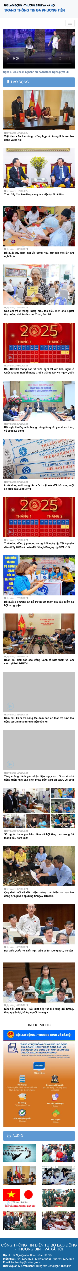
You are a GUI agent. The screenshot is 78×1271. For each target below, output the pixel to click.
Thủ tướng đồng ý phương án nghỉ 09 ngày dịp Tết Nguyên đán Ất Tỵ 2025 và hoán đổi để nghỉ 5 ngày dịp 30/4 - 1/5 (39, 545)
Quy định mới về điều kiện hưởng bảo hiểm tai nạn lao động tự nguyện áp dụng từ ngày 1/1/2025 (39, 894)
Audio (17, 1136)
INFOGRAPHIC (39, 1025)
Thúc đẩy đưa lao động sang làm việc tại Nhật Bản (34, 194)
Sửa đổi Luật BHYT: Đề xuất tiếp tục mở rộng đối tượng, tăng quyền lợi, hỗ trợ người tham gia (39, 1011)
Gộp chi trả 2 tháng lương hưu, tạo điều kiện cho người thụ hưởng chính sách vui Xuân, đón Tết (39, 313)
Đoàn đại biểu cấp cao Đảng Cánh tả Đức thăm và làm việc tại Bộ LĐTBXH (39, 662)
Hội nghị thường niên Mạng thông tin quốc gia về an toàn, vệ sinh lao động (39, 429)
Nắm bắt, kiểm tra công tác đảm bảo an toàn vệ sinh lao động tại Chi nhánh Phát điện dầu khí (39, 720)
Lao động (20, 82)
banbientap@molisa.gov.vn (26, 1262)
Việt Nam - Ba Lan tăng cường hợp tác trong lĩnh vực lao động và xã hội (39, 138)
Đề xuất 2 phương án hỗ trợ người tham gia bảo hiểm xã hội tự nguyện (39, 603)
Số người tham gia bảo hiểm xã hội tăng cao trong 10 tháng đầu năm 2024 (39, 836)
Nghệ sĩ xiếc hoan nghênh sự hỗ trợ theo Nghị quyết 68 (36, 72)
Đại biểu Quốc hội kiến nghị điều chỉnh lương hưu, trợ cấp (38, 950)
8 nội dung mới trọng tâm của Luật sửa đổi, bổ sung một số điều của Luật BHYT (39, 487)
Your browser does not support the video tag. (39, 49)
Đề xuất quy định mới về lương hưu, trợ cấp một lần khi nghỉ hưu (39, 254)
